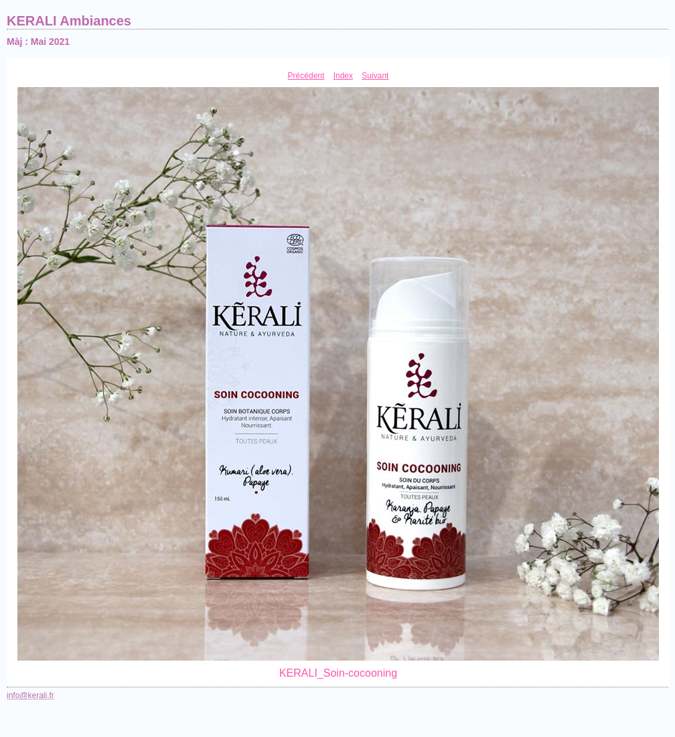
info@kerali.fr (30, 695)
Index (343, 75)
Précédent (306, 75)
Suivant (375, 75)
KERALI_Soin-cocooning (338, 673)
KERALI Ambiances (69, 20)
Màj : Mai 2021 (38, 41)
